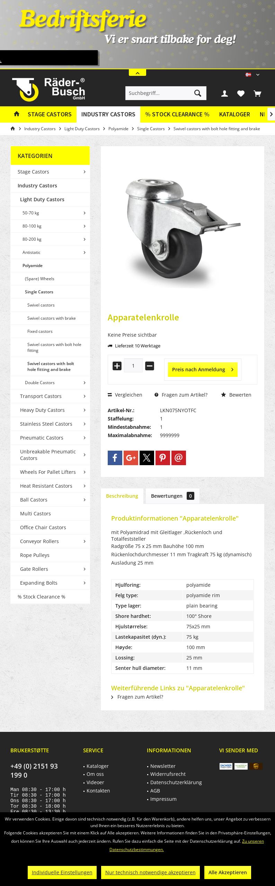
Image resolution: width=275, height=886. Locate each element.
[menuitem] (257, 93)
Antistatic (32, 252)
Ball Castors (33, 499)
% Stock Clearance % (41, 596)
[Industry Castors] (108, 114)
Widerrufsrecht (168, 774)
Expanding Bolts (38, 582)
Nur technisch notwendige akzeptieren (150, 872)
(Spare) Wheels (39, 279)
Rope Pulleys (35, 555)
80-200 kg (32, 239)
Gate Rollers (34, 569)
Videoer (95, 782)
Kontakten (98, 790)
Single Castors (39, 292)
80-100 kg (32, 226)
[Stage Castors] (50, 114)
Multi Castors (35, 513)
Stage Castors (33, 171)
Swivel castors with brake (51, 318)
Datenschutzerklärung (176, 782)
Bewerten (236, 394)
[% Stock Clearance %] (177, 114)
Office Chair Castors (43, 527)
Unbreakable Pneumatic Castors (48, 454)
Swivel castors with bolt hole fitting (54, 347)
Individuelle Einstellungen (62, 872)
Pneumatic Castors (41, 437)
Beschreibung (122, 496)
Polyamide (33, 265)
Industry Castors (37, 185)
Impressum (163, 799)
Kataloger (234, 114)
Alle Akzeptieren (228, 872)
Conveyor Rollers (39, 541)
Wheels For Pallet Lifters (48, 472)
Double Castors (40, 383)
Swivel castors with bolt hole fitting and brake (50, 366)
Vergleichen (125, 394)
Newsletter (163, 766)
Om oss (95, 774)
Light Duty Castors (42, 199)
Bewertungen (172, 496)
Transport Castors (41, 396)
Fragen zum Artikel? (180, 394)
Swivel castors (41, 305)
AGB (155, 790)
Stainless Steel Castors (46, 423)
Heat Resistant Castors (46, 485)
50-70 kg (31, 213)
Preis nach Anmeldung (202, 368)
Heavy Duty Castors (42, 410)
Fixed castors (40, 331)
